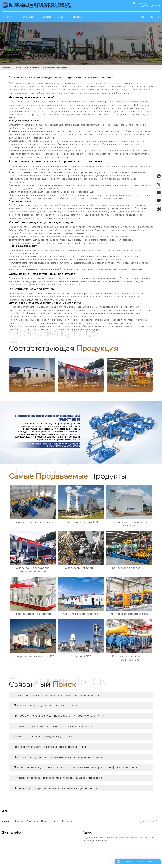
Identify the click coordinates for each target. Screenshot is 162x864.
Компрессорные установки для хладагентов (43, 736)
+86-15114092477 (10, 837)
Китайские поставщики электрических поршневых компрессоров (58, 777)
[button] (148, 374)
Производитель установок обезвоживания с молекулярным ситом (58, 757)
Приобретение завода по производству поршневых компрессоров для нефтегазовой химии (75, 767)
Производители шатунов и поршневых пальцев (46, 705)
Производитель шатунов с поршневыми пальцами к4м (50, 746)
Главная (5, 67)
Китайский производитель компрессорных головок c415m (53, 726)
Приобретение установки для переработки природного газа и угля (59, 715)
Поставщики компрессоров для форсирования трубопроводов (56, 788)
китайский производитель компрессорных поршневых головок (56, 695)
